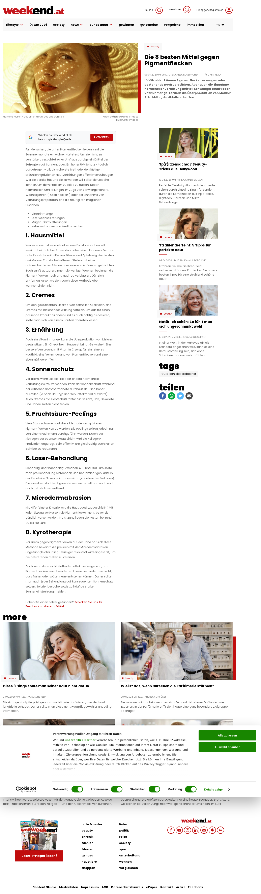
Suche (154, 10)
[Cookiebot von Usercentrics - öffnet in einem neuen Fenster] (26, 886)
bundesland (101, 25)
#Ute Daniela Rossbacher (178, 374)
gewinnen (126, 25)
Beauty (155, 46)
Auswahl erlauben (227, 843)
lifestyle (15, 25)
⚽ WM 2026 (38, 25)
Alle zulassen (227, 832)
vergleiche (172, 25)
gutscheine (149, 25)
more (222, 24)
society (59, 25)
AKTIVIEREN (102, 137)
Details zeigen (214, 886)
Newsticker (180, 9)
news (77, 25)
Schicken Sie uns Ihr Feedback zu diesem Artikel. (64, 604)
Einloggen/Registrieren (215, 10)
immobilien (195, 25)
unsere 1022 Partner (80, 836)
